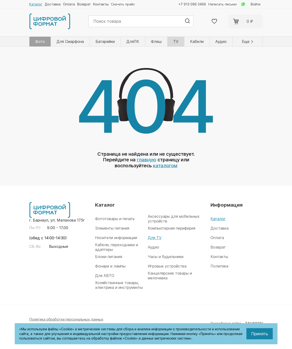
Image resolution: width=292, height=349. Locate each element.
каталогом (165, 165)
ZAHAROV (254, 323)
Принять (259, 333)
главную (146, 160)
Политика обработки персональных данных (66, 319)
